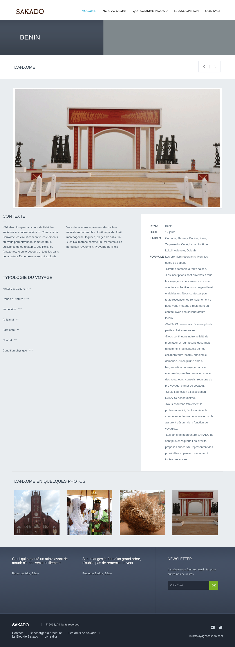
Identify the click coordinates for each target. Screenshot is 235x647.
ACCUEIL (89, 11)
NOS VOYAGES (115, 11)
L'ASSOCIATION (186, 11)
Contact (17, 633)
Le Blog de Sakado (25, 636)
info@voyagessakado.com (206, 636)
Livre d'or (51, 636)
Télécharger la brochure (45, 633)
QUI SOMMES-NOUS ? (150, 11)
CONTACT (213, 11)
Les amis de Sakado (82, 633)
